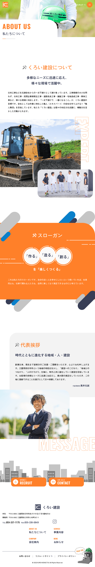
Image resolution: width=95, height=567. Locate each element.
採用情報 (23, 480)
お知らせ (59, 542)
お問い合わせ (61, 480)
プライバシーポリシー (67, 556)
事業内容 (59, 532)
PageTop (78, 565)
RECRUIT (79, 5)
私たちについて (37, 532)
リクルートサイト (42, 556)
